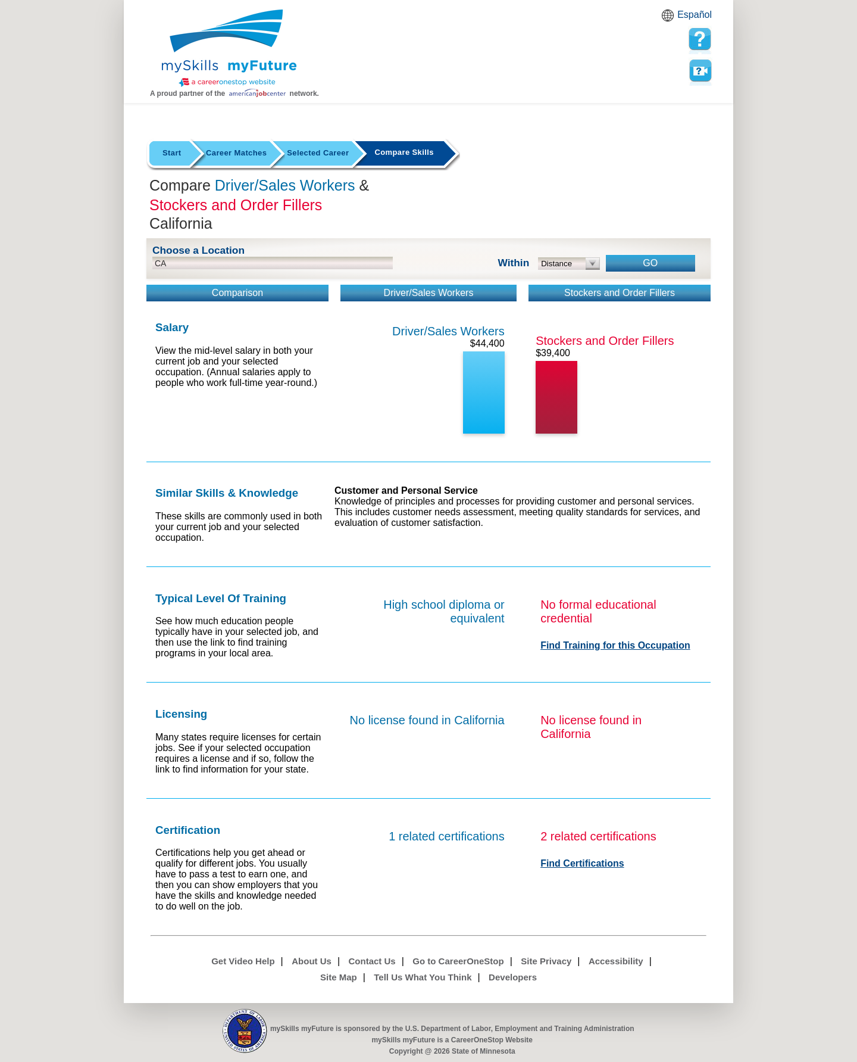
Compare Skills (403, 152)
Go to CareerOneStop (457, 961)
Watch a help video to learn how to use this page (700, 71)
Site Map (338, 977)
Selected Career (318, 152)
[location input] (272, 263)
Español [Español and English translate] (694, 15)
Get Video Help (242, 961)
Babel (669, 19)
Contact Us (372, 961)
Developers (513, 977)
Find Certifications (582, 863)
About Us (311, 961)
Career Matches (236, 152)
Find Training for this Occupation (615, 645)
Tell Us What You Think (422, 977)
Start (172, 152)
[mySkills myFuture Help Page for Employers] (700, 39)
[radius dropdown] (569, 263)
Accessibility (616, 961)
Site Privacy (546, 961)
